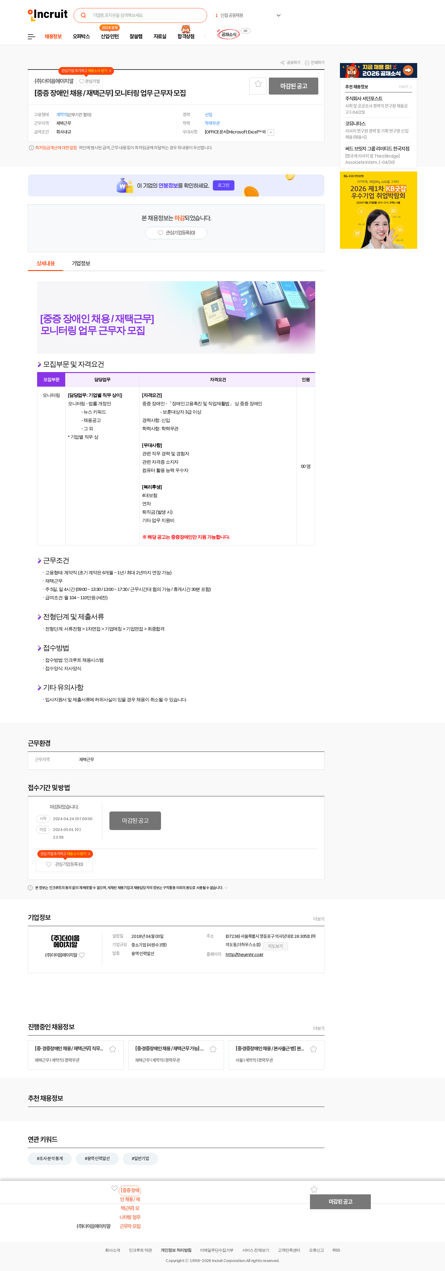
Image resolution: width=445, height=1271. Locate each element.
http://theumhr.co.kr (244, 954)
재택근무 (86, 759)
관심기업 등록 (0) (64, 864)
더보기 (318, 919)
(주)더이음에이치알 (54, 81)
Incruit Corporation (228, 1260)
